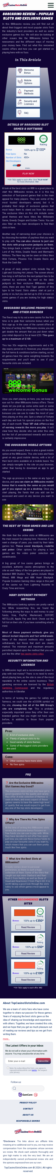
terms (34, 1070)
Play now (28, 173)
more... (6, 1038)
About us (28, 1114)
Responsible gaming (28, 1121)
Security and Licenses (30, 102)
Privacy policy (28, 1102)
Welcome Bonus (29, 71)
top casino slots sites (32, 653)
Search (15, 1084)
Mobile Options (28, 82)
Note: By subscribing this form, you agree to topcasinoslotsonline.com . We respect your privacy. (27, 1070)
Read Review (28, 927)
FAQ (26, 113)
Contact (28, 1108)
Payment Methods (28, 92)
